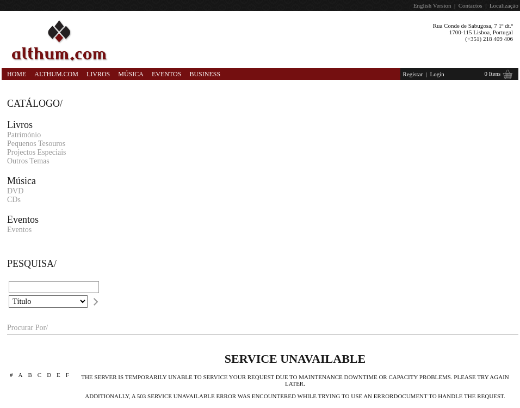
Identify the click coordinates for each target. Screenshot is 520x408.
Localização (504, 5)
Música (131, 74)
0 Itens (493, 73)
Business (204, 74)
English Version (432, 5)
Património (24, 135)
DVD (15, 191)
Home (16, 74)
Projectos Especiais (36, 152)
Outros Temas (28, 161)
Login (437, 74)
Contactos (470, 5)
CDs (14, 200)
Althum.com (56, 74)
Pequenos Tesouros (36, 143)
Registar (413, 74)
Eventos (166, 74)
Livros (98, 74)
